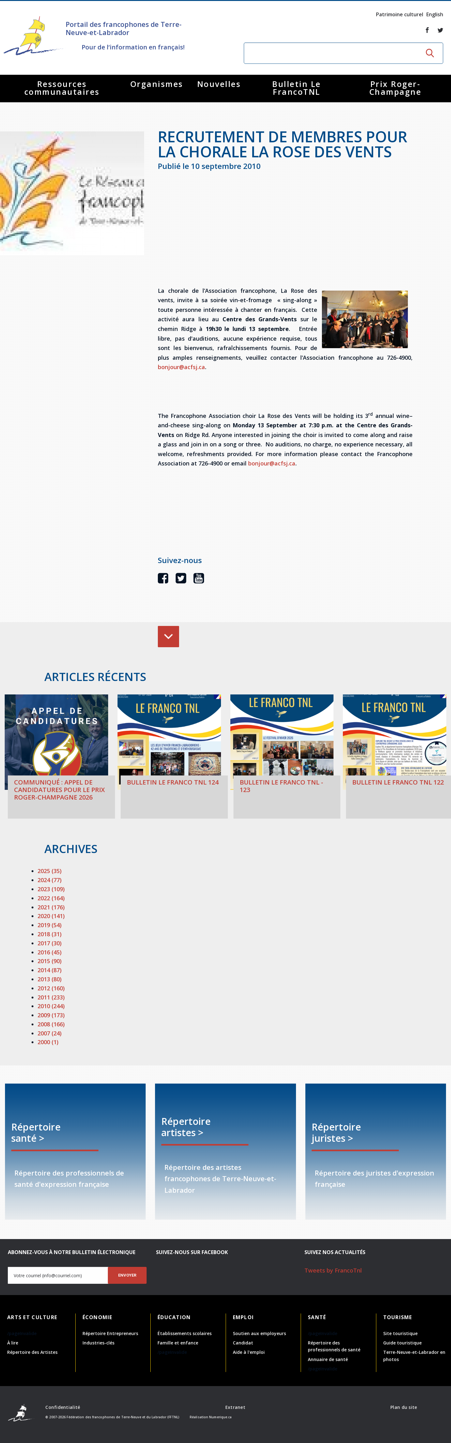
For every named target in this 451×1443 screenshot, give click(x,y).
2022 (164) (51, 898)
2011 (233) (51, 997)
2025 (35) (50, 871)
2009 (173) (51, 1015)
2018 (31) (50, 934)
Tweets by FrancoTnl (333, 1270)
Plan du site (403, 1407)
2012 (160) (51, 988)
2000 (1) (48, 1042)
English (434, 14)
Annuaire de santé (328, 1359)
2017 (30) (50, 943)
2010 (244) (51, 1006)
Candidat (243, 1343)
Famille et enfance (178, 1343)
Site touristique (400, 1333)
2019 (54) (50, 925)
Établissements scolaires (185, 1333)
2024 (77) (50, 880)
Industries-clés (98, 1343)
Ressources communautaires (62, 88)
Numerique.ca (220, 1417)
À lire (12, 1343)
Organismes (156, 84)
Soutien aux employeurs (259, 1333)
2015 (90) (50, 961)
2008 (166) (51, 1024)
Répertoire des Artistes (32, 1352)
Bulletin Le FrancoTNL (296, 88)
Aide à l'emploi (249, 1352)
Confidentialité (62, 1407)
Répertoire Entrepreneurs (110, 1333)
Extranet (235, 1407)
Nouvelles (219, 84)
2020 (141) (51, 916)
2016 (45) (50, 952)
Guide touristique (402, 1343)
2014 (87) (50, 970)
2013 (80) (50, 979)
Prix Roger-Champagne (395, 88)
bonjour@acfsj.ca (181, 367)
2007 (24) (50, 1033)
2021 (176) (51, 907)
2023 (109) (51, 889)
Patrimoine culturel (399, 14)
